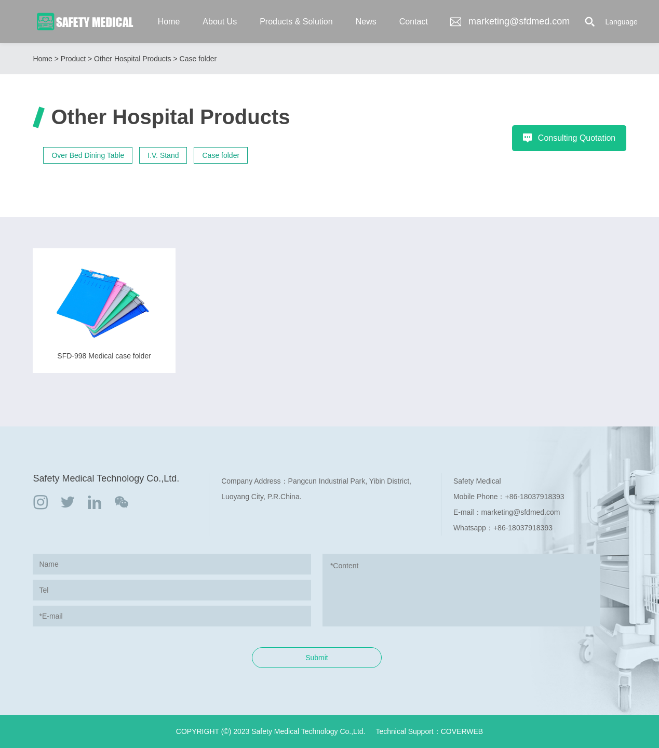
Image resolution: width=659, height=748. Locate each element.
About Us (220, 21)
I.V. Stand (163, 155)
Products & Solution (296, 21)
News (366, 21)
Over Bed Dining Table (87, 155)
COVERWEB (462, 731)
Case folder (198, 59)
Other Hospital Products (132, 59)
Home (169, 21)
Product (73, 59)
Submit (316, 657)
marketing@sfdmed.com (509, 22)
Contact (413, 21)
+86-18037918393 (534, 496)
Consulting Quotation (568, 138)
